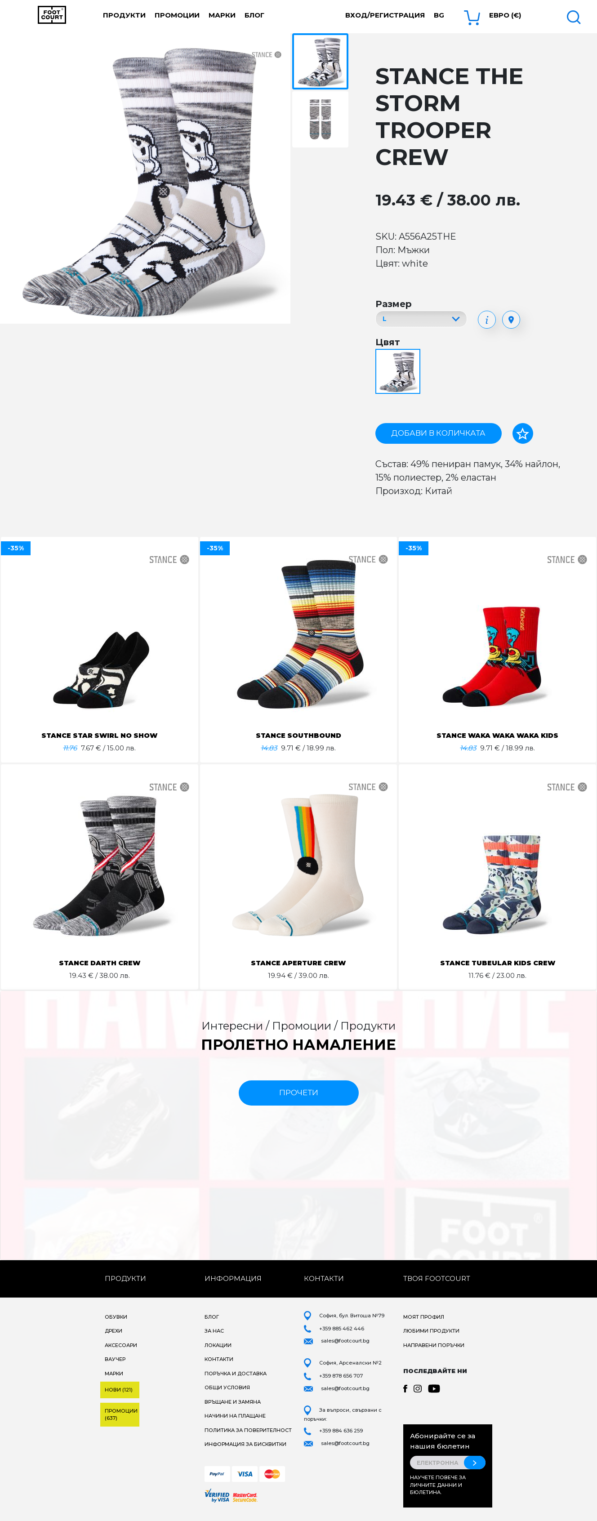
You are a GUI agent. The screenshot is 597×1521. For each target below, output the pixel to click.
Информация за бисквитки (245, 1444)
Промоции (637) (121, 1415)
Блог (254, 15)
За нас (214, 1331)
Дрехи (113, 1331)
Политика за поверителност (248, 1430)
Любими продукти (431, 1331)
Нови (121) (119, 1390)
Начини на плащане (235, 1416)
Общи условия (227, 1387)
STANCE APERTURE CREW (298, 963)
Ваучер (115, 1359)
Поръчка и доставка (236, 1373)
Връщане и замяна (233, 1402)
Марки (222, 15)
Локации (218, 1345)
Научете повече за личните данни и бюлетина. (438, 1484)
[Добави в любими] (522, 433)
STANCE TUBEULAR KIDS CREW (497, 963)
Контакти (219, 1359)
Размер (393, 304)
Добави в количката (438, 432)
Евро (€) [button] (505, 15)
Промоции (177, 15)
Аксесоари (121, 1345)
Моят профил (423, 1317)
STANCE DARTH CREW (99, 963)
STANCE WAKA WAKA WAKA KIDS (497, 735)
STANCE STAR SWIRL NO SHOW (100, 735)
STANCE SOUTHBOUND (298, 735)
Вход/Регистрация (385, 15)
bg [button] (439, 15)
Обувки (116, 1317)
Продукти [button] (124, 15)
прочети (298, 1092)
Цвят (387, 342)
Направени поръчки (433, 1345)
